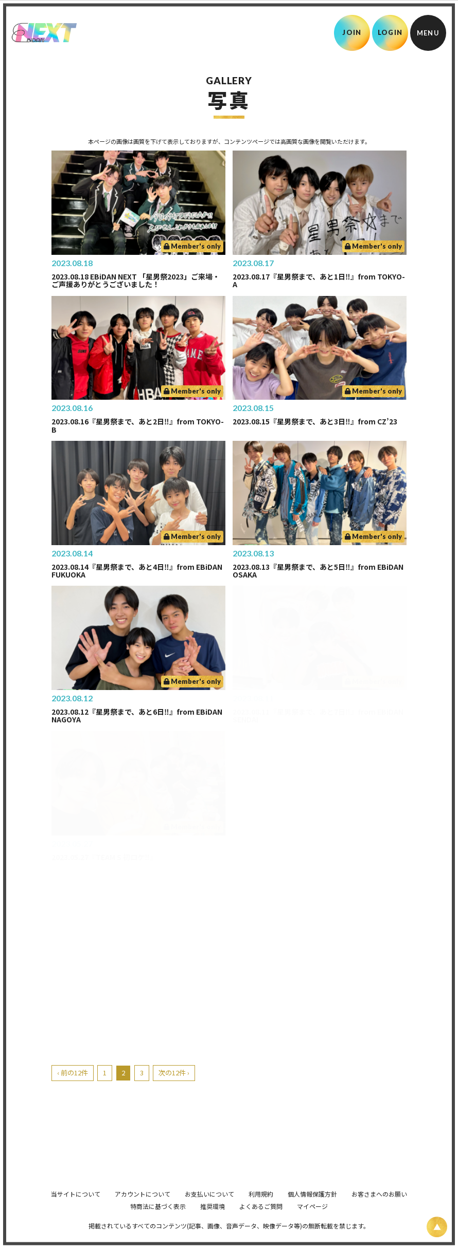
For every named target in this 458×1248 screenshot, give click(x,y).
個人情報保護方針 (312, 1208)
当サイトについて (75, 1208)
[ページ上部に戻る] (437, 1227)
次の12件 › (173, 1072)
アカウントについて (142, 1208)
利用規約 (261, 1208)
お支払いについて (209, 1208)
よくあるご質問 (261, 1220)
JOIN (351, 32)
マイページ (312, 1220)
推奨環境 (212, 1220)
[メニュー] (428, 33)
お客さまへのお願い (379, 1208)
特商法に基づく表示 (158, 1220)
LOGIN (390, 32)
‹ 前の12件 (72, 1072)
